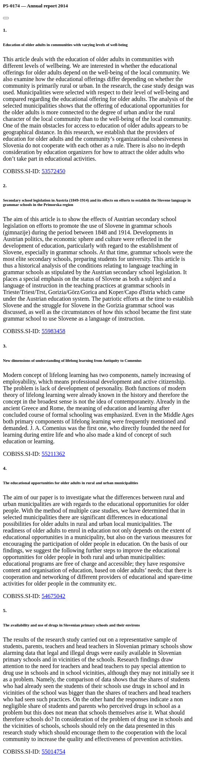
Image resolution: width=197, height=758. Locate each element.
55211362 (53, 454)
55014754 (53, 751)
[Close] (6, 18)
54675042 (53, 596)
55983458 (53, 331)
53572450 (53, 171)
